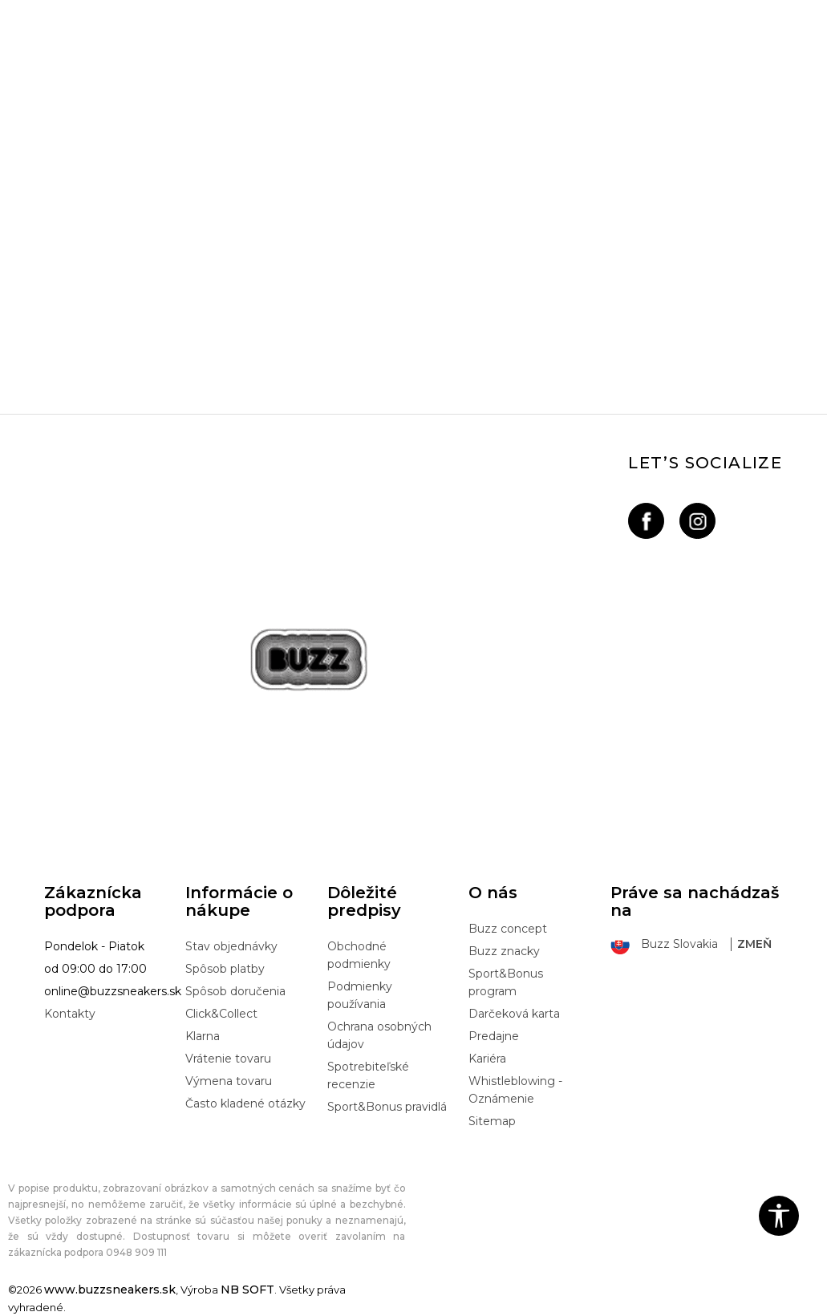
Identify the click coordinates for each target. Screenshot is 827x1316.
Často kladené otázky (245, 1103)
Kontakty (69, 1013)
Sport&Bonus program (505, 982)
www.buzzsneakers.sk (110, 1289)
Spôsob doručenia (235, 991)
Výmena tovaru (228, 1081)
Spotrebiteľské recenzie (368, 1075)
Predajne (493, 1036)
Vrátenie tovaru (228, 1058)
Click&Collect (221, 1013)
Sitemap (492, 1121)
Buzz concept (507, 928)
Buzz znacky (504, 951)
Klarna (202, 1036)
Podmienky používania (359, 995)
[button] (779, 1216)
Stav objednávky (231, 946)
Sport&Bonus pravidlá (387, 1106)
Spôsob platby (225, 969)
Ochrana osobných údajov (379, 1035)
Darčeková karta (514, 1013)
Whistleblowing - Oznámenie (515, 1090)
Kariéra (487, 1058)
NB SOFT (247, 1289)
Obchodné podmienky (359, 955)
